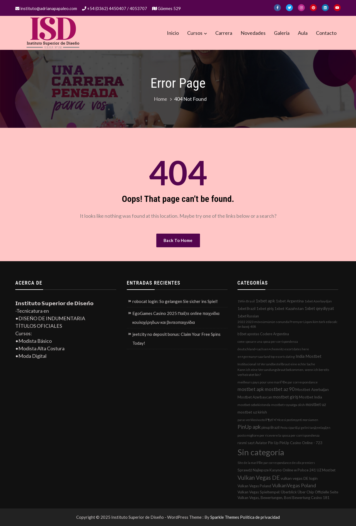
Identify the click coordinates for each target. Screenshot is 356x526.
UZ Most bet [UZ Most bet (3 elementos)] (326, 470)
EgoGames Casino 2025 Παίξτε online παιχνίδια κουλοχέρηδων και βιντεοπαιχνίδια (175, 318)
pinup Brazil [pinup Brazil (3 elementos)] (270, 427)
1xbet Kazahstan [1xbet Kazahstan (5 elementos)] (289, 308)
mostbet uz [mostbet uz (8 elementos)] (316, 404)
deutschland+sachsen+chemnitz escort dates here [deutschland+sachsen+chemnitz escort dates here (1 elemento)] (273, 349)
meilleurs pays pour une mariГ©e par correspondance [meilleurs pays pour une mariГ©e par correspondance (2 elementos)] (278, 382)
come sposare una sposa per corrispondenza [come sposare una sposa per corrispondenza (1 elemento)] (268, 341)
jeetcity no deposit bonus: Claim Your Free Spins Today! (176, 339)
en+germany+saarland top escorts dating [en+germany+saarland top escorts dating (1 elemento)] (266, 356)
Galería (282, 33)
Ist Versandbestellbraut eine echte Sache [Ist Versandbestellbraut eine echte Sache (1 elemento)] (286, 364)
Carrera (223, 33)
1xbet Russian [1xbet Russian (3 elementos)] (248, 316)
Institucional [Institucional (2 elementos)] (247, 364)
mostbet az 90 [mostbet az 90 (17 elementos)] (280, 389)
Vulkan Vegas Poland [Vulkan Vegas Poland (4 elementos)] (254, 486)
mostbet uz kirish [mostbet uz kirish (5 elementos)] (252, 412)
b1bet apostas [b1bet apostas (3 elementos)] (248, 334)
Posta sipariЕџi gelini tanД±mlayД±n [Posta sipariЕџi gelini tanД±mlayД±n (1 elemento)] (305, 427)
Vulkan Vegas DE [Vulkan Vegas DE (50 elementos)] (259, 477)
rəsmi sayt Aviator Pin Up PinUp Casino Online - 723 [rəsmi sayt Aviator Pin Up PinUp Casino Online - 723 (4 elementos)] (280, 443)
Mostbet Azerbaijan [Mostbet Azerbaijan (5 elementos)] (312, 389)
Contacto (326, 33)
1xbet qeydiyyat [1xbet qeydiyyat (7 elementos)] (319, 308)
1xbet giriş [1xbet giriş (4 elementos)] (265, 308)
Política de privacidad (260, 517)
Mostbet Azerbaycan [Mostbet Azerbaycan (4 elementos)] (255, 397)
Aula (303, 33)
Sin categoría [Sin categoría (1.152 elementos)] (261, 452)
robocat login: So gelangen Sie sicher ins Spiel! (175, 301)
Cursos (194, 33)
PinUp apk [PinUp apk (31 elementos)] (249, 427)
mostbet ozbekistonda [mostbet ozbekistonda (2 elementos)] (254, 405)
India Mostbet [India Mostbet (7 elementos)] (309, 356)
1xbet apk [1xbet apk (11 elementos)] (265, 300)
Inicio (173, 33)
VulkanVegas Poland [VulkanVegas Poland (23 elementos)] (294, 485)
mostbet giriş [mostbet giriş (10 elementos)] (285, 396)
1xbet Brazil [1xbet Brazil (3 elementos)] (247, 308)
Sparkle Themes (224, 517)
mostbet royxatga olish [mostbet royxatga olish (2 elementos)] (288, 405)
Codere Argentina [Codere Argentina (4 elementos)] (274, 334)
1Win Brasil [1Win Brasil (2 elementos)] (246, 301)
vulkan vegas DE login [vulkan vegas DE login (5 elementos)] (299, 478)
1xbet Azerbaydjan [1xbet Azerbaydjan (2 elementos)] (318, 301)
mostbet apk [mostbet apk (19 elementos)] (251, 389)
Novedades (253, 33)
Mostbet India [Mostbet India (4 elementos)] (310, 397)
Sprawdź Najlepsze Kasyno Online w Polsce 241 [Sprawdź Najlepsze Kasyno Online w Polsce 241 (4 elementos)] (277, 470)
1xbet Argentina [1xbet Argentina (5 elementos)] (290, 301)
